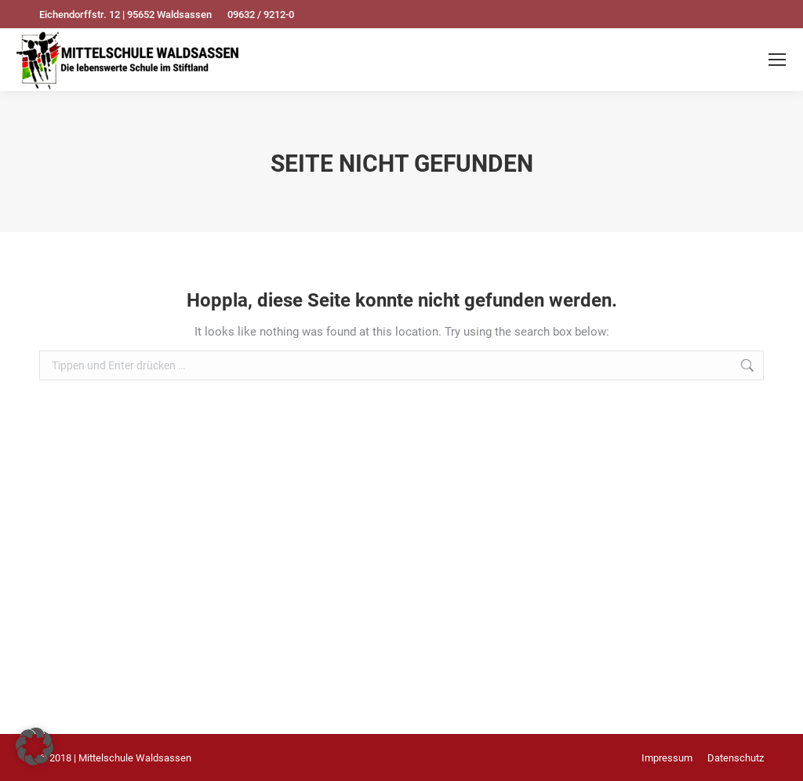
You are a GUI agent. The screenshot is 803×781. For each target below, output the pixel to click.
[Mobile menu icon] (777, 59)
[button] (34, 746)
